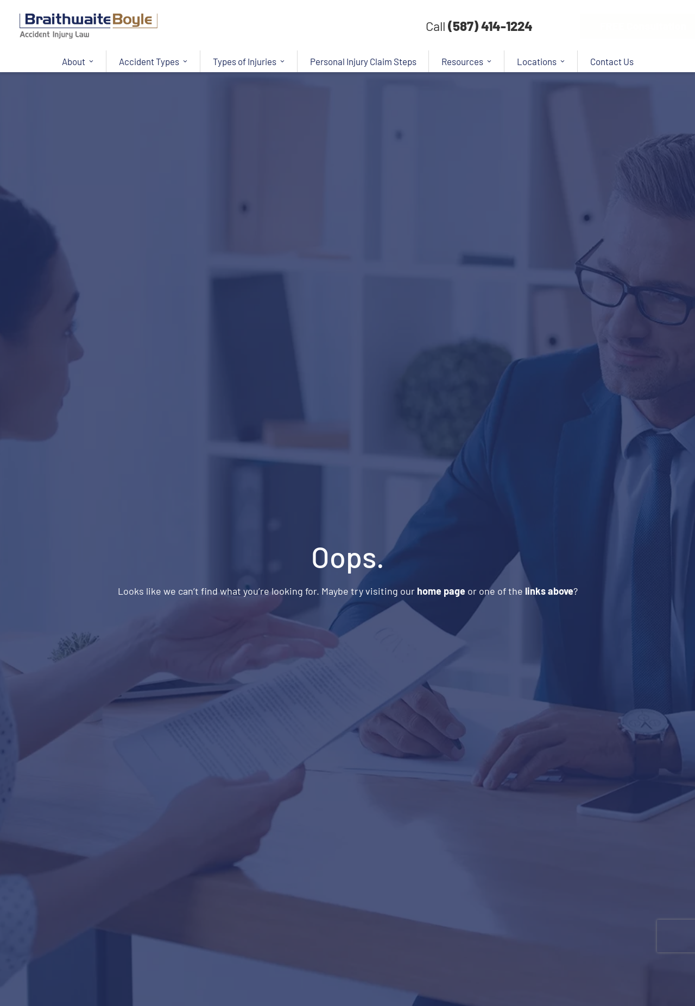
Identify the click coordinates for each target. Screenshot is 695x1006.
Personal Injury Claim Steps (363, 61)
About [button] (78, 61)
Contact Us (612, 61)
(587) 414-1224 (490, 26)
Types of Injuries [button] (249, 61)
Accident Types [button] (153, 61)
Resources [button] (466, 61)
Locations (541, 61)
